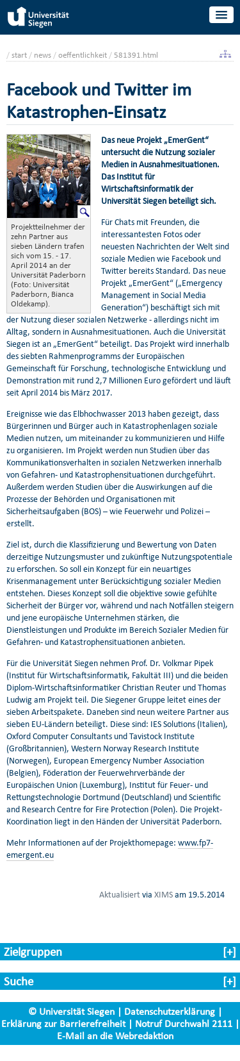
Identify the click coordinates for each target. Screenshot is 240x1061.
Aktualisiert (119, 894)
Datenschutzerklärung (169, 1011)
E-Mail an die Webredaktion (115, 1036)
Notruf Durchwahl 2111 (183, 1023)
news (42, 55)
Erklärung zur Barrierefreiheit (63, 1023)
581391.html (136, 55)
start (19, 55)
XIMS (163, 894)
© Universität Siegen (71, 1011)
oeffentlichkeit (82, 55)
